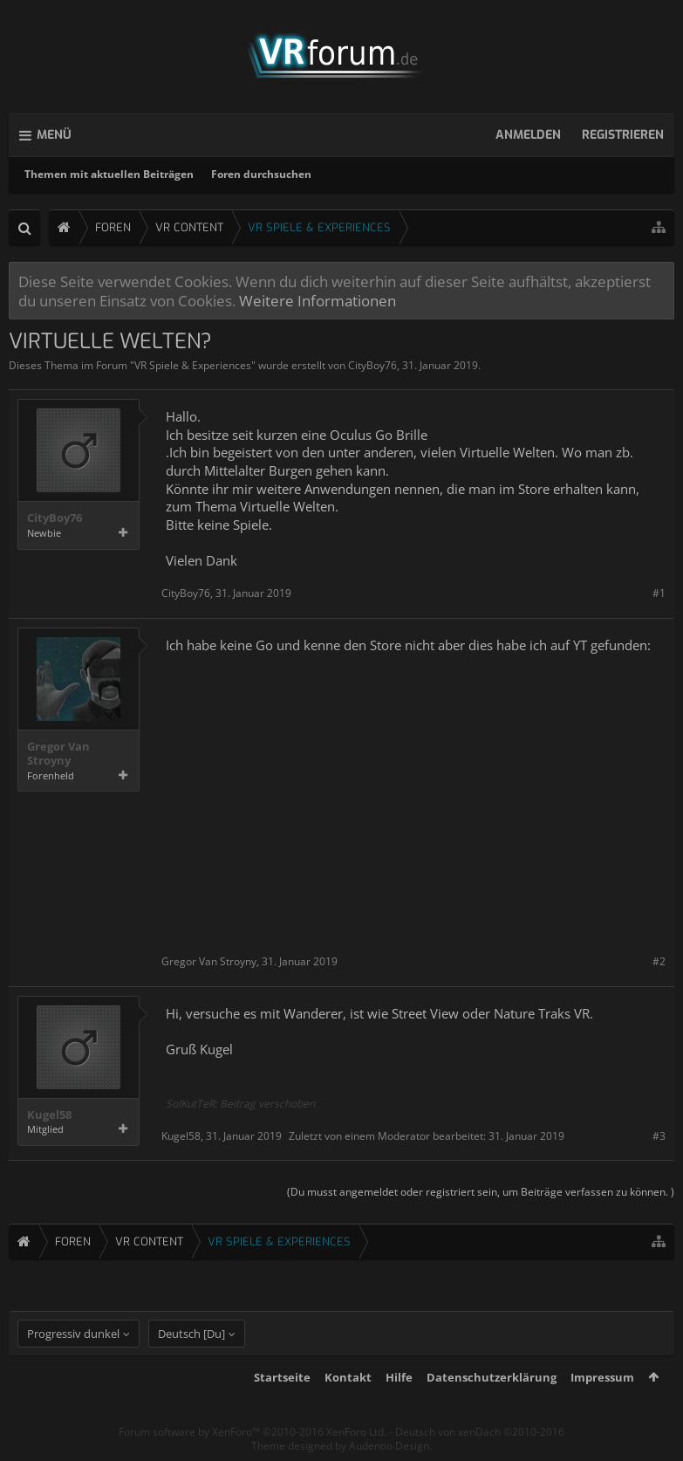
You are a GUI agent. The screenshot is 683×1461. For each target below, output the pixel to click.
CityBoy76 (372, 365)
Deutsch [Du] (191, 1333)
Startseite (282, 1377)
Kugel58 (49, 1115)
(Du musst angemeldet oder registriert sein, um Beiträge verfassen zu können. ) (480, 1191)
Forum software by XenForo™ (252, 1431)
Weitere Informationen (317, 300)
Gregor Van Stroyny (58, 753)
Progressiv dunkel (73, 1333)
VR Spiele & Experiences (192, 365)
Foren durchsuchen (261, 174)
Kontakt (348, 1377)
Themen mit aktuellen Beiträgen (109, 174)
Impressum (602, 1377)
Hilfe (399, 1377)
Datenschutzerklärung (492, 1377)
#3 (659, 1135)
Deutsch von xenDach (479, 1431)
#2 (659, 961)
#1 (659, 593)
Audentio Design (389, 1445)
